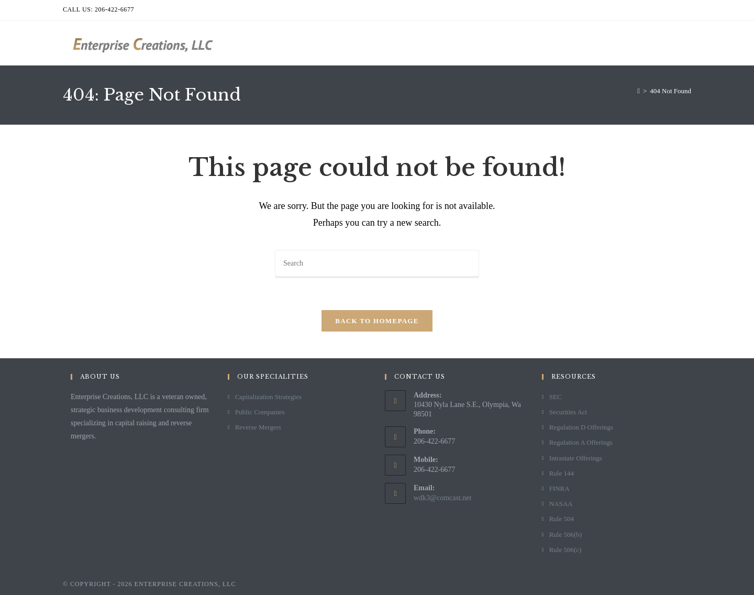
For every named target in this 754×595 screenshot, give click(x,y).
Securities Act (568, 412)
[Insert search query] (377, 264)
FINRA (559, 488)
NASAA (561, 504)
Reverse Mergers (258, 427)
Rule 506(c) (565, 550)
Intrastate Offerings (575, 458)
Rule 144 (561, 473)
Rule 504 (561, 519)
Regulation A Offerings (581, 442)
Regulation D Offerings (581, 427)
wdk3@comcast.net (442, 498)
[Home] (638, 91)
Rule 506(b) (565, 534)
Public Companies (260, 412)
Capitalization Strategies (268, 397)
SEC (555, 397)
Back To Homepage (376, 321)
